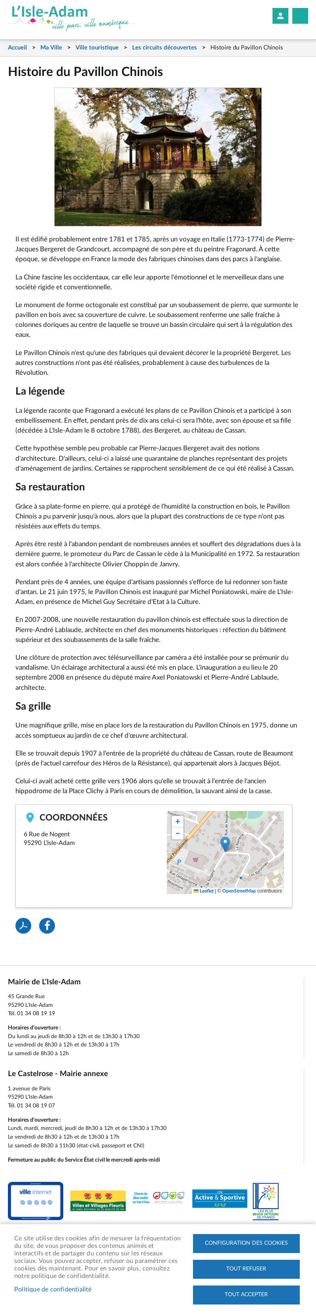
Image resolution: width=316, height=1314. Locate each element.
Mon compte (280, 16)
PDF (23, 926)
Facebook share (47, 926)
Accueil (17, 48)
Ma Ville (51, 48)
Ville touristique (97, 48)
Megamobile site (300, 16)
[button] (225, 844)
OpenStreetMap (239, 891)
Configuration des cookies (246, 1243)
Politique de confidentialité (53, 1289)
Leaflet (204, 891)
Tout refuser (246, 1269)
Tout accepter (246, 1294)
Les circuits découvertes (164, 48)
